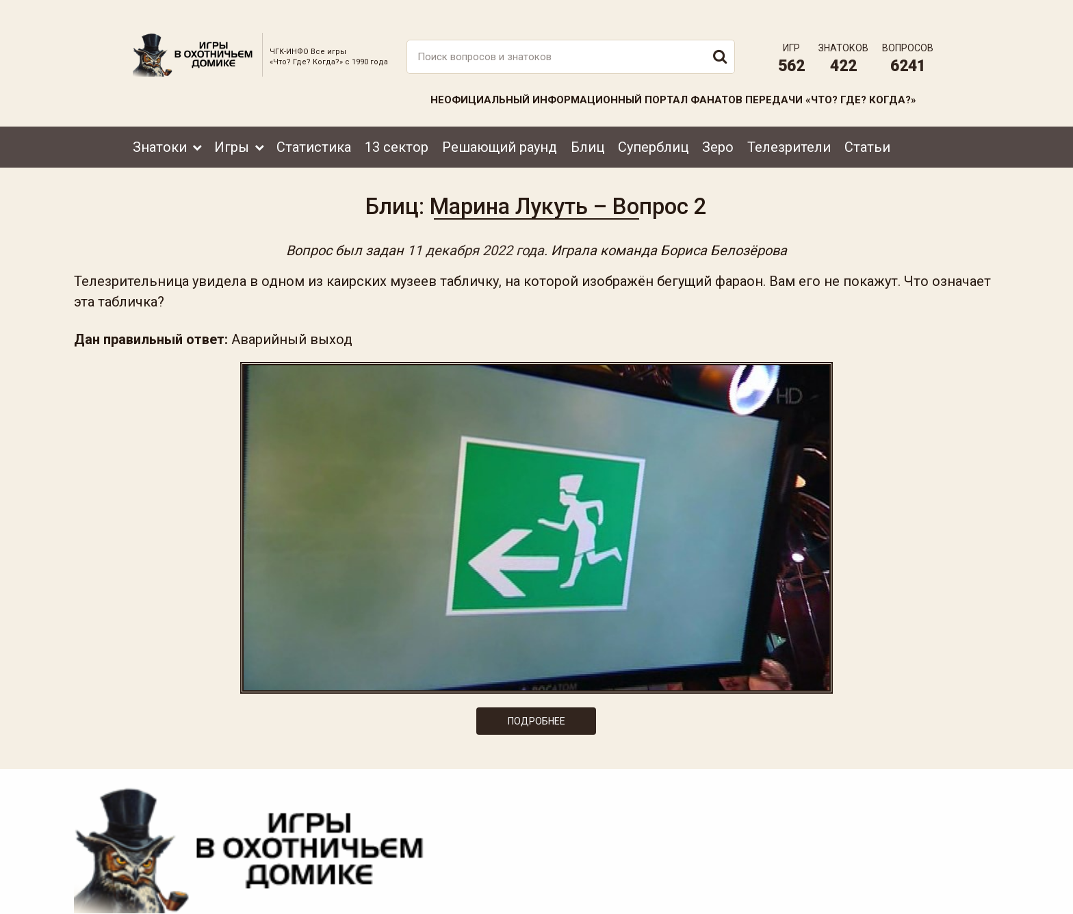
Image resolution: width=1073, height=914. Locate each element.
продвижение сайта (908, 898)
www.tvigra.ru (637, 842)
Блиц (587, 128)
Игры (231, 128)
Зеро (718, 128)
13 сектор (396, 128)
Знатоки (160, 128)
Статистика (313, 128)
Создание (891, 890)
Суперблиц (653, 128)
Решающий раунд (499, 128)
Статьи (867, 128)
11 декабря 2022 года (475, 241)
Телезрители (789, 128)
